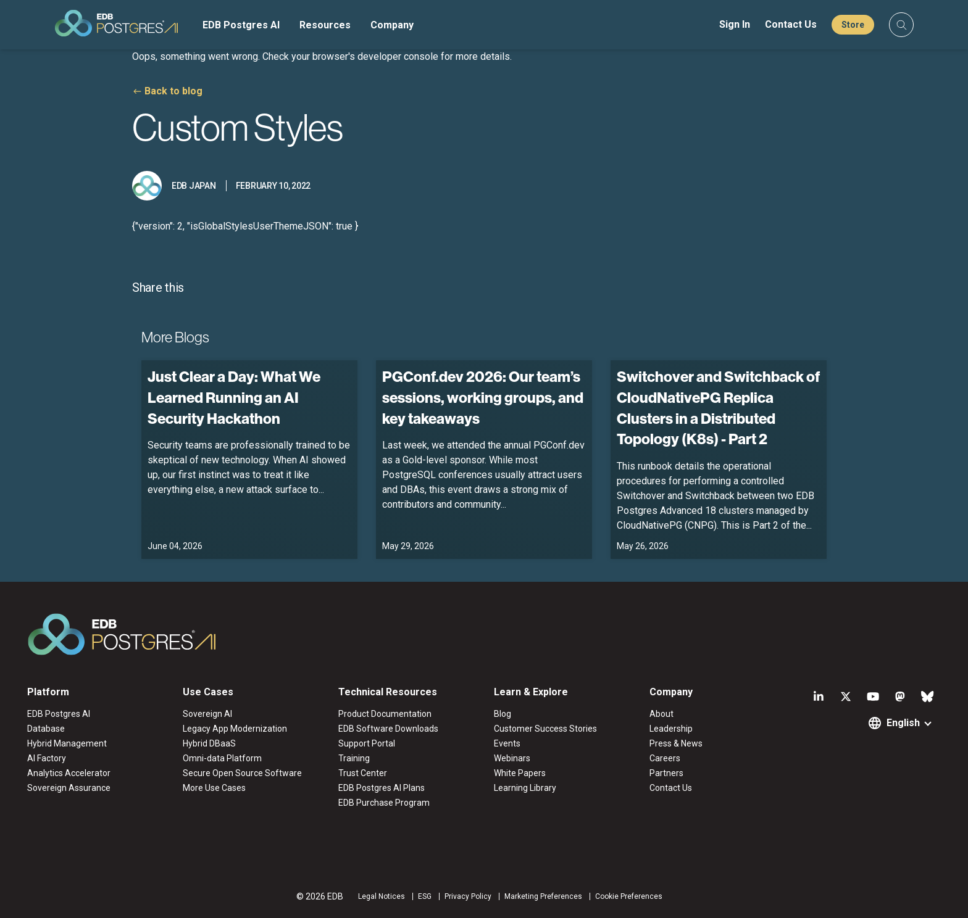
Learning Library (525, 788)
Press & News (676, 743)
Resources (325, 25)
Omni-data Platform (222, 758)
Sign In (734, 24)
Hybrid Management (67, 743)
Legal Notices (381, 896)
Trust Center (362, 773)
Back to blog (173, 91)
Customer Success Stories (545, 729)
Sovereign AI (207, 714)
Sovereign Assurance (69, 788)
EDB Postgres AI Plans (381, 788)
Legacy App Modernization (235, 729)
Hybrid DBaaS (209, 743)
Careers (664, 758)
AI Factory (46, 758)
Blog (502, 714)
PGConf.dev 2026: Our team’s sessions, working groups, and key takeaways (482, 397)
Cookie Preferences (628, 896)
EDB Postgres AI (241, 25)
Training (354, 758)
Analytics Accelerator (69, 773)
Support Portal (366, 743)
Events (507, 743)
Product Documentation (385, 714)
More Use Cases (214, 788)
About (661, 714)
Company (392, 25)
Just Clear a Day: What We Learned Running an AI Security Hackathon (234, 397)
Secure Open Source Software (242, 773)
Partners (666, 773)
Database (46, 729)
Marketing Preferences (543, 896)
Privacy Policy (467, 896)
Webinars (512, 758)
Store (852, 25)
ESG (425, 896)
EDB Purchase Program (384, 803)
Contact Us (791, 24)
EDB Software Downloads (388, 729)
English (903, 723)
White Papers (520, 773)
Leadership (671, 729)
